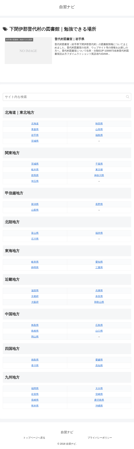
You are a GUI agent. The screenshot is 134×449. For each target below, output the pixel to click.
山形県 (99, 129)
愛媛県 (99, 359)
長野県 (99, 204)
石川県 (35, 238)
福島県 (99, 135)
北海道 (35, 123)
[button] (128, 97)
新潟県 (35, 204)
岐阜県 (35, 261)
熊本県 (35, 405)
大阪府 (35, 302)
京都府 (35, 296)
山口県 (99, 330)
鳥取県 (35, 325)
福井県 (99, 233)
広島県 (99, 325)
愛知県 (99, 261)
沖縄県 (99, 405)
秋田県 (99, 123)
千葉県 (99, 164)
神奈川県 (99, 175)
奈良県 (99, 296)
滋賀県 (35, 290)
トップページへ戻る (34, 437)
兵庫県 (99, 290)
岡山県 (35, 336)
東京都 (99, 169)
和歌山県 (99, 302)
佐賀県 (35, 394)
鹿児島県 (99, 400)
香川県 (35, 365)
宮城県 (35, 140)
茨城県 (35, 164)
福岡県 (35, 388)
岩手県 (35, 135)
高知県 (99, 365)
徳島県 (35, 359)
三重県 (99, 267)
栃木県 (35, 169)
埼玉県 (35, 181)
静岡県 (35, 267)
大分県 (99, 388)
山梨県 (35, 210)
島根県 (35, 330)
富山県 (35, 233)
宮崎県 (99, 394)
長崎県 (35, 400)
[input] (67, 97)
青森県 (35, 129)
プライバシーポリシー (100, 437)
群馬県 (35, 175)
